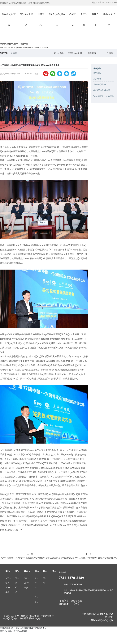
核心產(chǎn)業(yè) (101, 90)
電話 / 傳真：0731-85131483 (104, 2)
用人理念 (97, 78)
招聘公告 (97, 73)
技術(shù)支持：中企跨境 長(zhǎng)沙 (22, 618)
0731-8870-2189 (71, 578)
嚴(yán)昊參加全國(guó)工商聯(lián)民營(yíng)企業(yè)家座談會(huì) (87, 558)
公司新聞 (92, 53)
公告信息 (109, 53)
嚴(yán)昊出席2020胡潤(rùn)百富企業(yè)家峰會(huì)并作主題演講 (29, 558)
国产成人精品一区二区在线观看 (13, 631)
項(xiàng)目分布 (100, 84)
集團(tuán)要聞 (75, 53)
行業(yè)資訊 (57, 53)
